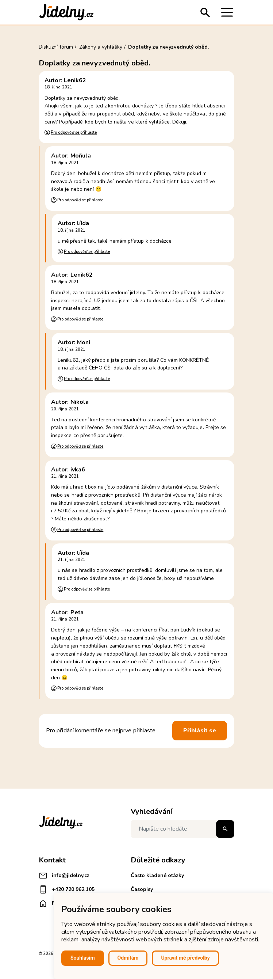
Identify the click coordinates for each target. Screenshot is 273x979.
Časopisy (142, 889)
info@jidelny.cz (64, 875)
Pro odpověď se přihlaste (74, 132)
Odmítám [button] (128, 958)
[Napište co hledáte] (182, 829)
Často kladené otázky (157, 875)
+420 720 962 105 (67, 889)
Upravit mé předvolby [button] (185, 958)
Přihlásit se (199, 730)
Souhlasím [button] (82, 958)
